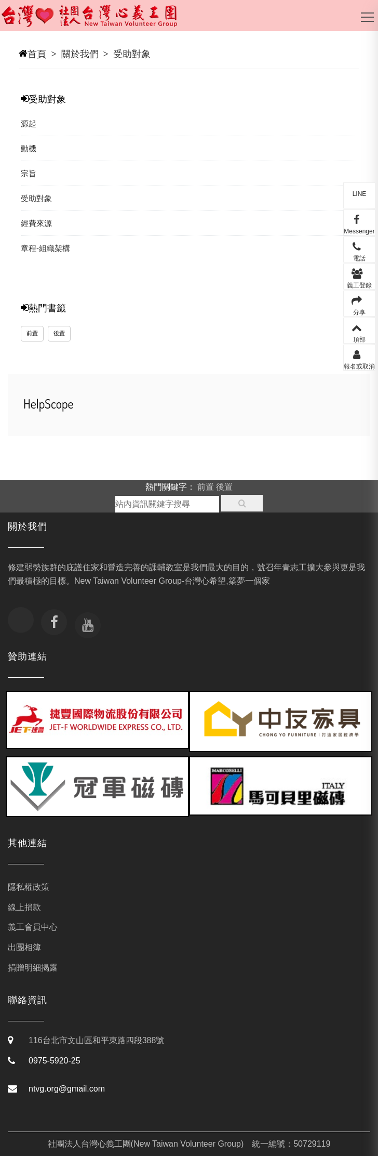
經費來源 (36, 223)
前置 (32, 333)
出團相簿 (24, 947)
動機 (28, 148)
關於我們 (80, 54)
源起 (28, 123)
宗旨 (28, 173)
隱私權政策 (28, 887)
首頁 (37, 54)
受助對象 (132, 54)
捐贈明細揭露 (33, 967)
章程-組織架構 (45, 248)
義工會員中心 (33, 927)
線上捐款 (24, 907)
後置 (59, 333)
